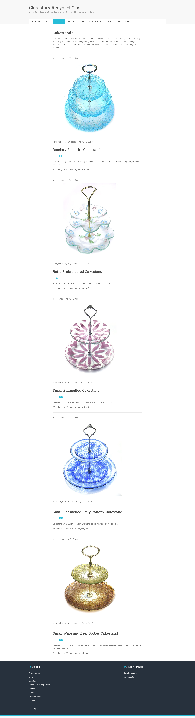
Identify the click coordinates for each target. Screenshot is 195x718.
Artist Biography (35, 673)
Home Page (36, 21)
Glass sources (35, 697)
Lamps (32, 705)
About (48, 21)
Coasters (32, 681)
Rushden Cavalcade (131, 673)
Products (59, 21)
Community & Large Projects (90, 21)
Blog (109, 21)
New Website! (129, 677)
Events (118, 21)
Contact (128, 21)
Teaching (70, 21)
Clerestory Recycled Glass (56, 8)
